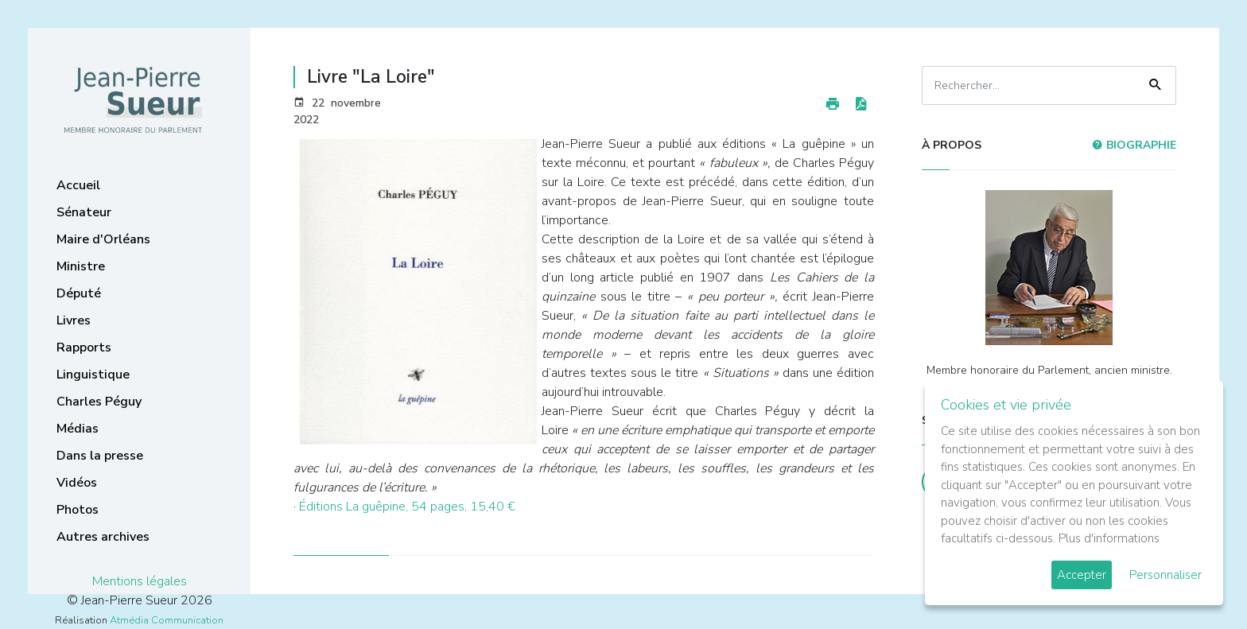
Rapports (83, 347)
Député (78, 293)
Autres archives (103, 537)
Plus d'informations (1109, 538)
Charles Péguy (99, 401)
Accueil (78, 185)
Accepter (1081, 575)
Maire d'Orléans (103, 239)
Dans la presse (99, 455)
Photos (77, 509)
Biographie (1134, 145)
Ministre (80, 266)
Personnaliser (1165, 575)
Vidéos (76, 482)
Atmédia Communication (166, 620)
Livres (73, 320)
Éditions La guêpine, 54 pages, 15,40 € (407, 506)
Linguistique (93, 374)
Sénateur (83, 212)
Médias (77, 428)
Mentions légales (139, 581)
